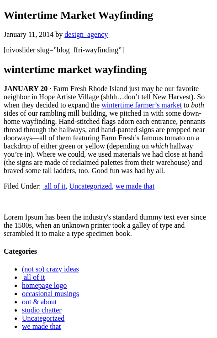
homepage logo (44, 285)
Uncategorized (90, 186)
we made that (135, 186)
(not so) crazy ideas (50, 269)
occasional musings (50, 293)
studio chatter (42, 310)
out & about (39, 302)
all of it (53, 186)
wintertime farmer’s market (141, 105)
